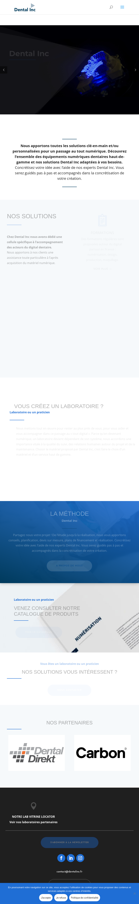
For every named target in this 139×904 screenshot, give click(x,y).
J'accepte (46, 897)
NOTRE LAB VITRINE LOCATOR (33, 817)
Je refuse (61, 897)
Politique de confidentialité (84, 897)
